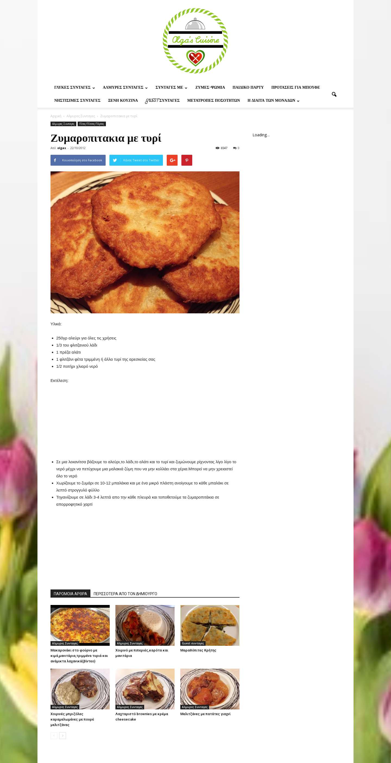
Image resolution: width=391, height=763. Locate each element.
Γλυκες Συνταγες (74, 88)
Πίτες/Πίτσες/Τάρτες (91, 124)
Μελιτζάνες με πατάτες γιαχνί (205, 714)
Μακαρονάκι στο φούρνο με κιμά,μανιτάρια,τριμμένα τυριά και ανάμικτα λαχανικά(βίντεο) (79, 655)
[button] (333, 94)
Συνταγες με (171, 88)
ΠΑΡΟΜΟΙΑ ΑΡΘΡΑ (70, 594)
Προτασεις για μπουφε (295, 88)
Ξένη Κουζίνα (123, 101)
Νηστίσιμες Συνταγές (77, 101)
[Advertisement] (145, 418)
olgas (61, 148)
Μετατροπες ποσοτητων (213, 101)
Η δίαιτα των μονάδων (274, 101)
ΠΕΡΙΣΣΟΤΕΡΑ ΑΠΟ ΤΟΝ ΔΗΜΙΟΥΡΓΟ (125, 594)
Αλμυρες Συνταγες (125, 88)
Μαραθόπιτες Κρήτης (198, 650)
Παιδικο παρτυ (248, 88)
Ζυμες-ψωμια (210, 88)
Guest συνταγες (163, 101)
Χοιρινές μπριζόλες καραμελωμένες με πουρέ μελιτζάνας (72, 719)
